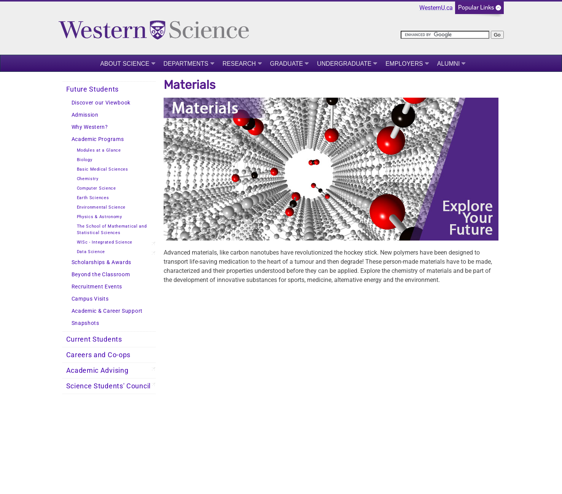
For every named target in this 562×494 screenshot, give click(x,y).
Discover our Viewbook (101, 103)
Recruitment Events (97, 286)
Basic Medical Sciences (102, 169)
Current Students (94, 339)
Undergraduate (344, 63)
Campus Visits (90, 299)
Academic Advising (97, 370)
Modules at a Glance (99, 150)
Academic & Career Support (107, 311)
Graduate (286, 63)
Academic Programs (98, 139)
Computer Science (96, 188)
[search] (445, 35)
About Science (125, 63)
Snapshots (85, 323)
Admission (85, 115)
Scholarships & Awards (102, 262)
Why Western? (90, 127)
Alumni (448, 63)
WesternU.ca (436, 7)
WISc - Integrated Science (105, 242)
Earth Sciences (93, 197)
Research (239, 63)
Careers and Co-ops (98, 355)
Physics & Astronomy (99, 216)
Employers (404, 63)
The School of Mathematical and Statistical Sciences (112, 229)
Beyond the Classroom (101, 274)
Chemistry (88, 178)
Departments (186, 63)
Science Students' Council (108, 386)
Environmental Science (101, 207)
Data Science (91, 251)
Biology (84, 159)
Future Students (92, 89)
